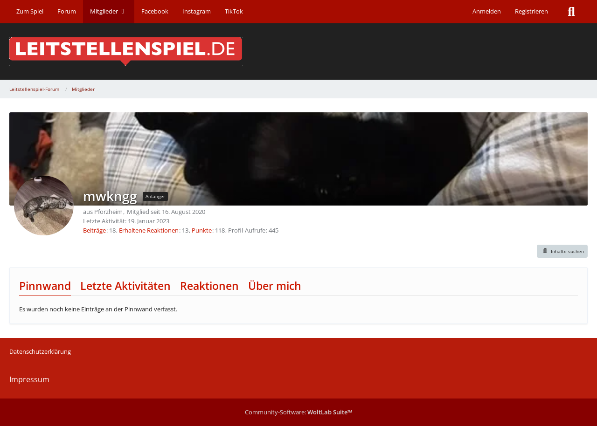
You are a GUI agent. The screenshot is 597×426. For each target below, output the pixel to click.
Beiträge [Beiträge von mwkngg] (94, 230)
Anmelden (486, 11)
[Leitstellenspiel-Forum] (298, 51)
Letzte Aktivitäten (125, 285)
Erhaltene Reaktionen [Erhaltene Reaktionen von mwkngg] (149, 230)
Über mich (274, 285)
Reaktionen (209, 285)
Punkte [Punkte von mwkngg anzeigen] (202, 230)
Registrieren (531, 11)
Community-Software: (298, 412)
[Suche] (571, 11)
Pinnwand (45, 285)
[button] (562, 251)
